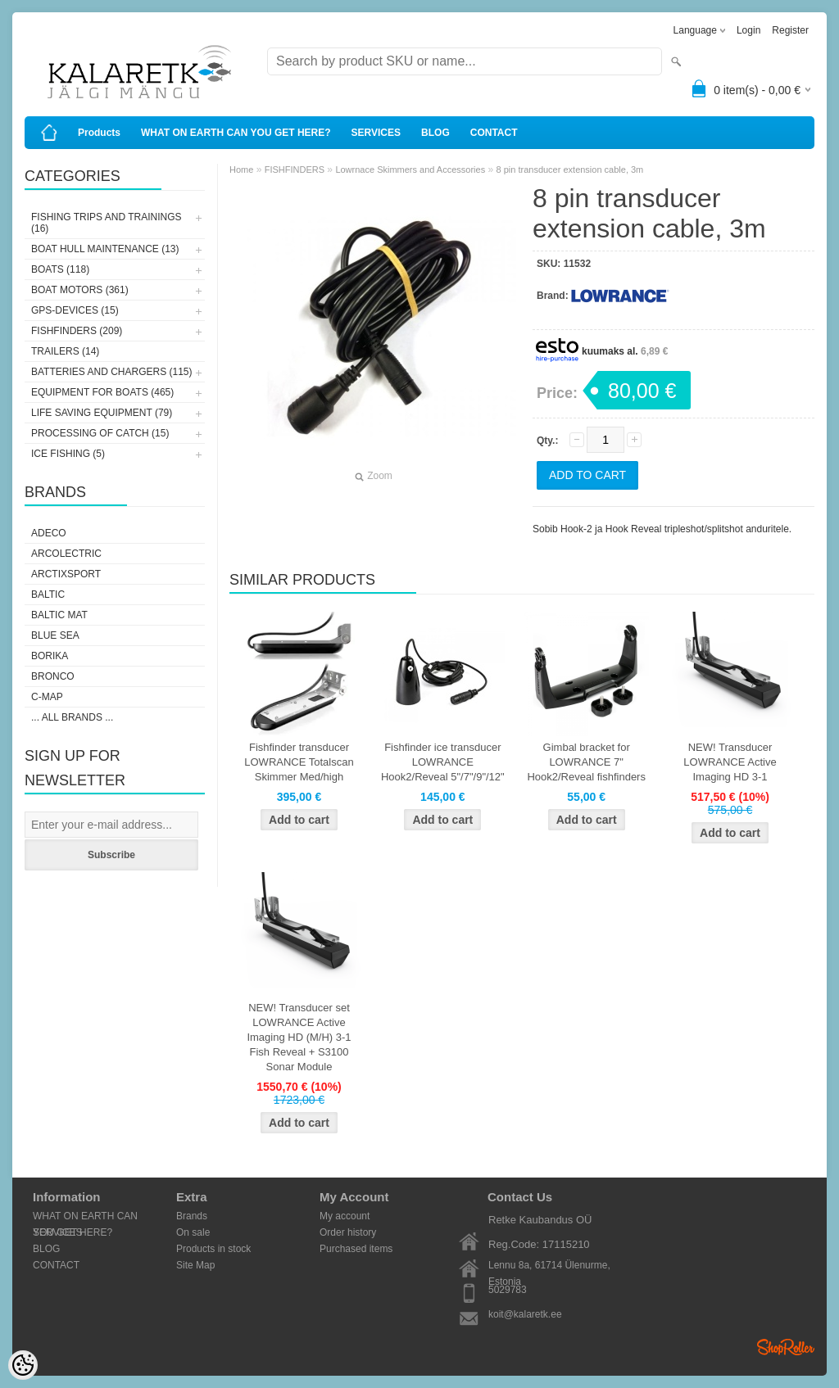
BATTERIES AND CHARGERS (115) (112, 372)
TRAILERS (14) (65, 351)
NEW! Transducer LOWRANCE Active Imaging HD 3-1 (729, 762)
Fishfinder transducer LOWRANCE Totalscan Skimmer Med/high (298, 762)
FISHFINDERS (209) (76, 331)
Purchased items (356, 1249)
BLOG (435, 132)
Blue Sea (55, 635)
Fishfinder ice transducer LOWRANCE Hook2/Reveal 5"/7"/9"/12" (443, 762)
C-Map (47, 697)
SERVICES (376, 132)
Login (748, 30)
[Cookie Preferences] (23, 1365)
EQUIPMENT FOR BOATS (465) (102, 392)
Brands (191, 1216)
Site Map (195, 1265)
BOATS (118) (60, 269)
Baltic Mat (59, 615)
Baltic (48, 594)
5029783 (507, 1289)
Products (99, 132)
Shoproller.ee (785, 1347)
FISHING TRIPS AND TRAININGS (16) (106, 222)
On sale (193, 1232)
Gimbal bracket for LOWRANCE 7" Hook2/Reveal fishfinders (586, 762)
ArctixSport (66, 574)
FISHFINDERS (294, 169)
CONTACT (494, 132)
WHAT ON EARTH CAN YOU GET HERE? (236, 132)
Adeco (48, 533)
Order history (348, 1232)
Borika (49, 656)
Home (241, 169)
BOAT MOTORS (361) (80, 290)
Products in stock (213, 1249)
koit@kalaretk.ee (525, 1314)
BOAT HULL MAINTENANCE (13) (105, 249)
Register (790, 30)
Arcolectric (66, 553)
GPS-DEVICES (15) (75, 310)
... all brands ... (72, 717)
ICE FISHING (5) (68, 453)
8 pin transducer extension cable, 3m (570, 169)
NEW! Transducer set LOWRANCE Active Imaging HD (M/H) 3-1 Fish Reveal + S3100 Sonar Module (299, 1037)
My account (345, 1216)
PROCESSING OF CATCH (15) (100, 433)
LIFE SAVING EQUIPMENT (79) (101, 412)
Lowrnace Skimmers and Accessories (410, 169)
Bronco (53, 676)
